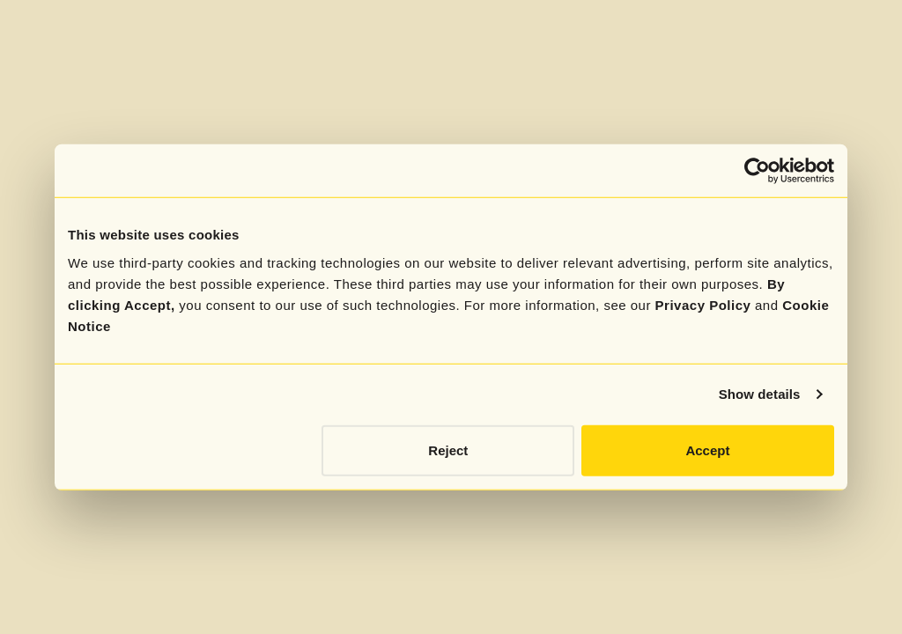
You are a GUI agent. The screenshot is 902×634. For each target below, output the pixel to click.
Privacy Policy (703, 304)
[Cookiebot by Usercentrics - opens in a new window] (757, 171)
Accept (707, 449)
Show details (760, 394)
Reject (448, 449)
